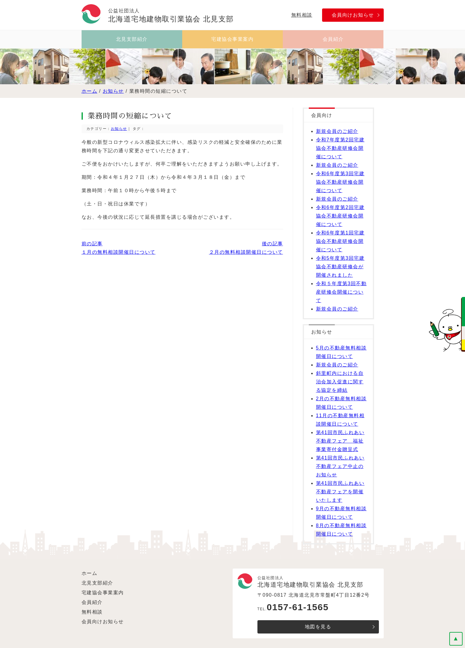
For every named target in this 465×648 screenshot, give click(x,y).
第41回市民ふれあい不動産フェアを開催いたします (340, 492)
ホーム (90, 91)
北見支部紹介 (132, 39)
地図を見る (318, 626)
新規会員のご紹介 (337, 131)
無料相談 (301, 15)
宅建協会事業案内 (232, 39)
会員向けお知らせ (353, 15)
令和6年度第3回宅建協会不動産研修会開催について (340, 182)
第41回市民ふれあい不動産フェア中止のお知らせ (340, 466)
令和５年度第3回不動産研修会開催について (341, 292)
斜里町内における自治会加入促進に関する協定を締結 (340, 382)
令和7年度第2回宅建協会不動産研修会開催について (340, 148)
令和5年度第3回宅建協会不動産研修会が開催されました (340, 267)
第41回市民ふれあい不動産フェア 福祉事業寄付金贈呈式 (340, 441)
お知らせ (113, 91)
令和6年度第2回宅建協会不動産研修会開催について (340, 216)
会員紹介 (333, 39)
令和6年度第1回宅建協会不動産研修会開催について (340, 241)
